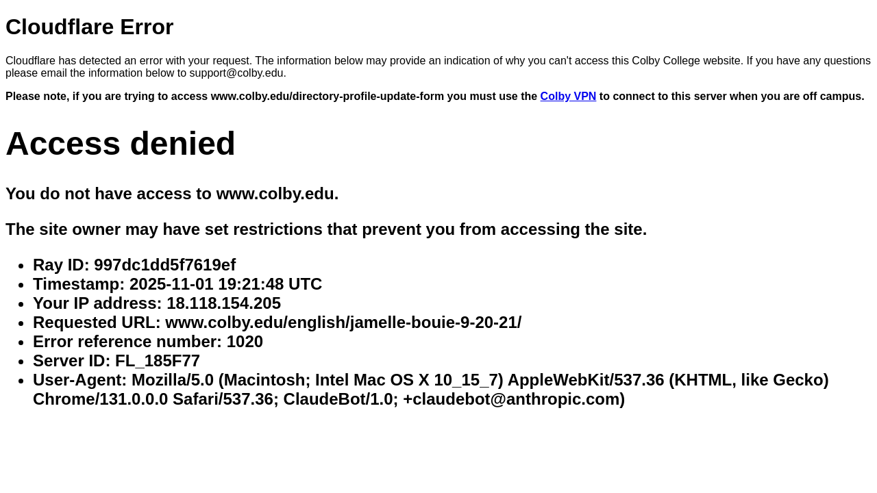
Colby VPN (569, 96)
